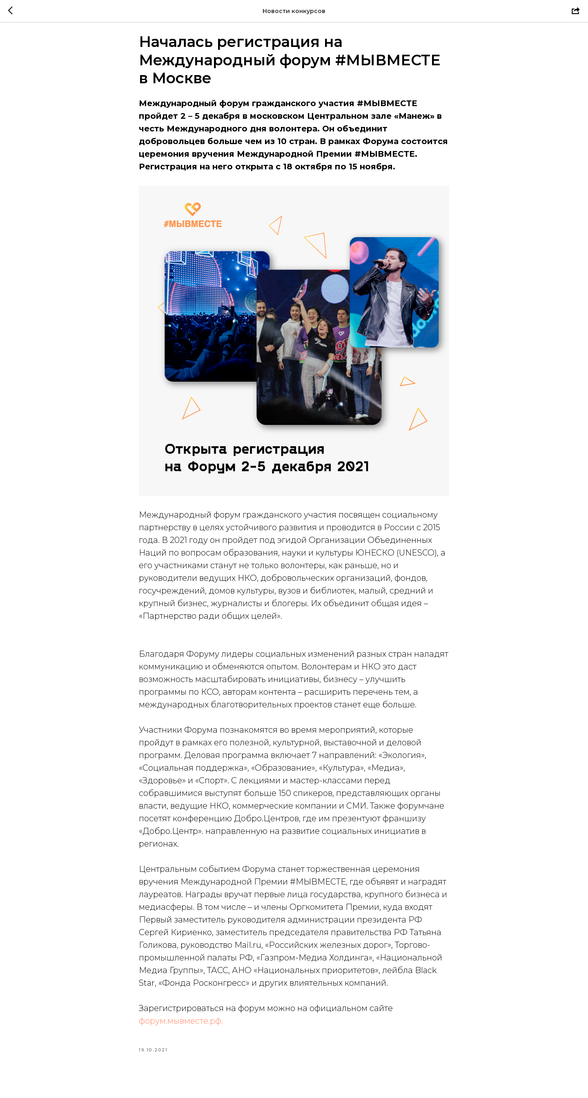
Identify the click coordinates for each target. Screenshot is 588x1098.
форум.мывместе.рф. (181, 1027)
